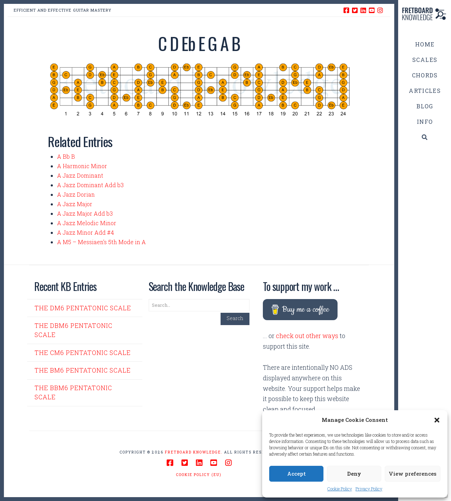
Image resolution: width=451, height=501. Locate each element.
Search (235, 318)
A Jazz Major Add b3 (85, 213)
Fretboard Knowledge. (194, 452)
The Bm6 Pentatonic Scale (83, 370)
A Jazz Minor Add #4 (85, 232)
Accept (296, 473)
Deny (354, 473)
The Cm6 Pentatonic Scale (83, 353)
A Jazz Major (74, 204)
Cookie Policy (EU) (199, 475)
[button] (436, 420)
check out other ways (307, 336)
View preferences (413, 473)
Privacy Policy (369, 489)
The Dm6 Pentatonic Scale (83, 308)
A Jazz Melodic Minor (86, 223)
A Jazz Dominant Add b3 (90, 185)
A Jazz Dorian (76, 194)
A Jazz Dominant (80, 175)
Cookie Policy (339, 489)
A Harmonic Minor (82, 166)
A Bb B (66, 156)
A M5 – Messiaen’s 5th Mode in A (101, 242)
